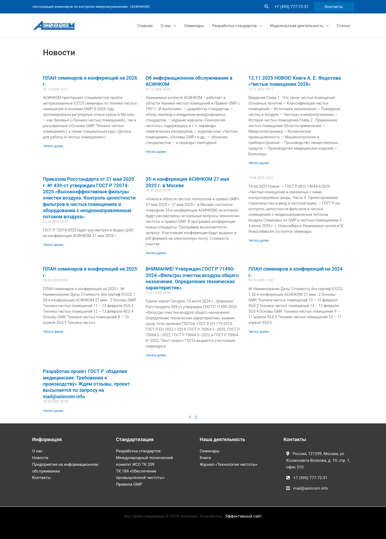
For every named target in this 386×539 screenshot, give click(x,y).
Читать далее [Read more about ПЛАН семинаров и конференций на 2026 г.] (53, 146)
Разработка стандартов (237, 26)
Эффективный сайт (243, 516)
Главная (145, 25)
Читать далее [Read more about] (258, 240)
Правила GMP (129, 484)
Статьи (343, 25)
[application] (173, 26)
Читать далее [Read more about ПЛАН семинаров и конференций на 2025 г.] (53, 332)
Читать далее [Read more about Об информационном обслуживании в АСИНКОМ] (156, 152)
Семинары (194, 25)
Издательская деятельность (299, 26)
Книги (205, 457)
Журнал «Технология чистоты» (229, 464)
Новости (40, 457)
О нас (168, 26)
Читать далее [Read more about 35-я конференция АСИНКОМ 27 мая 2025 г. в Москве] (156, 253)
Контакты (41, 477)
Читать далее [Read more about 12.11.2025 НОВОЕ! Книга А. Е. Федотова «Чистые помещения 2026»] (258, 163)
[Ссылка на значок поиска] (266, 6)
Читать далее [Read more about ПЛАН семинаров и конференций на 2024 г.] (258, 332)
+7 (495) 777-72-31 (291, 6)
